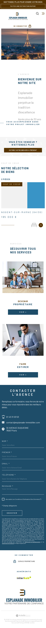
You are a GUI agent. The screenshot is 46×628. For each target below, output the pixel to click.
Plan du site (19, 621)
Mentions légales (30, 621)
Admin (39, 621)
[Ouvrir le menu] (43, 13)
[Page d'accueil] (18, 16)
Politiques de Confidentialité (32, 542)
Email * (6, 464)
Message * (7, 486)
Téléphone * (9, 475)
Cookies (31, 622)
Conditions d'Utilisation (8, 543)
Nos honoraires (10, 621)
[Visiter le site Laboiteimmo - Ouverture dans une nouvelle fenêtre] (23, 615)
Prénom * (7, 452)
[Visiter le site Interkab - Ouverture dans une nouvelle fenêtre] (24, 578)
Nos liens (15, 623)
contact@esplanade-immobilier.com (23, 422)
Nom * (5, 441)
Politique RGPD (23, 623)
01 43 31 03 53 (12, 416)
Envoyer (12, 513)
